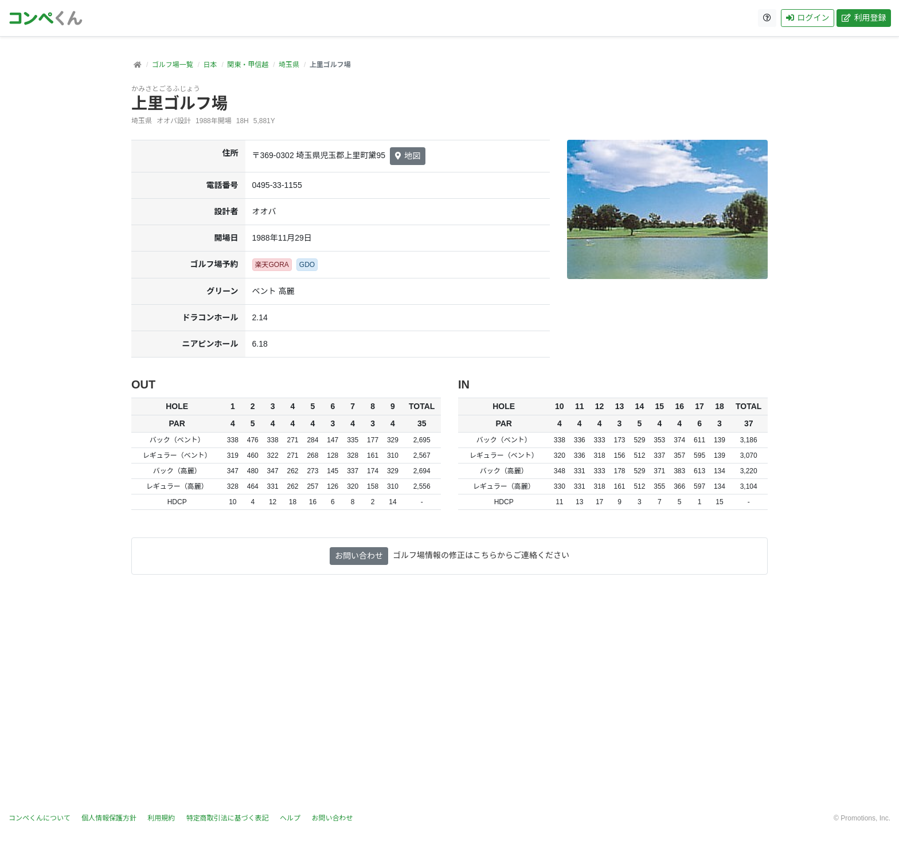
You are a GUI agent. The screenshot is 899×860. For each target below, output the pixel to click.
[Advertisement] (449, 701)
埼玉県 (289, 65)
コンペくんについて (40, 818)
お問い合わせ (359, 555)
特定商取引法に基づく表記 (227, 818)
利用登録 (863, 17)
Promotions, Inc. (865, 818)
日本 (210, 65)
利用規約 (161, 818)
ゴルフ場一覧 (172, 65)
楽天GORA (272, 265)
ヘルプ (290, 818)
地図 (407, 155)
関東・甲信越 (247, 65)
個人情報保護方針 (108, 818)
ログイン (806, 17)
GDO (307, 265)
